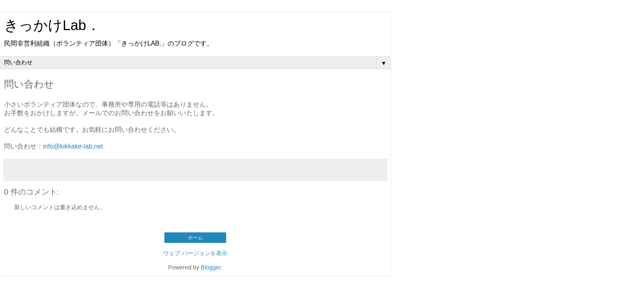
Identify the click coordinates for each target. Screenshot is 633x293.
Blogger (211, 267)
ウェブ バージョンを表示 (195, 253)
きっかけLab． (52, 25)
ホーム (195, 238)
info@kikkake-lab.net (73, 146)
